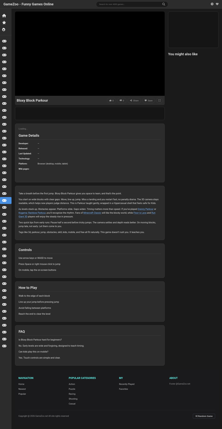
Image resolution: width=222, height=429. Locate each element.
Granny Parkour (146, 209)
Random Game (204, 416)
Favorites (123, 389)
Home (21, 384)
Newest (22, 389)
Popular (22, 394)
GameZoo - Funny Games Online (28, 4)
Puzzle (72, 389)
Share (134, 100)
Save (149, 100)
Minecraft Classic (92, 212)
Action (72, 384)
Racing (72, 394)
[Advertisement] (90, 113)
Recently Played (127, 384)
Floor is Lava (140, 212)
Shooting (73, 399)
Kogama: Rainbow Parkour (32, 212)
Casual (72, 403)
